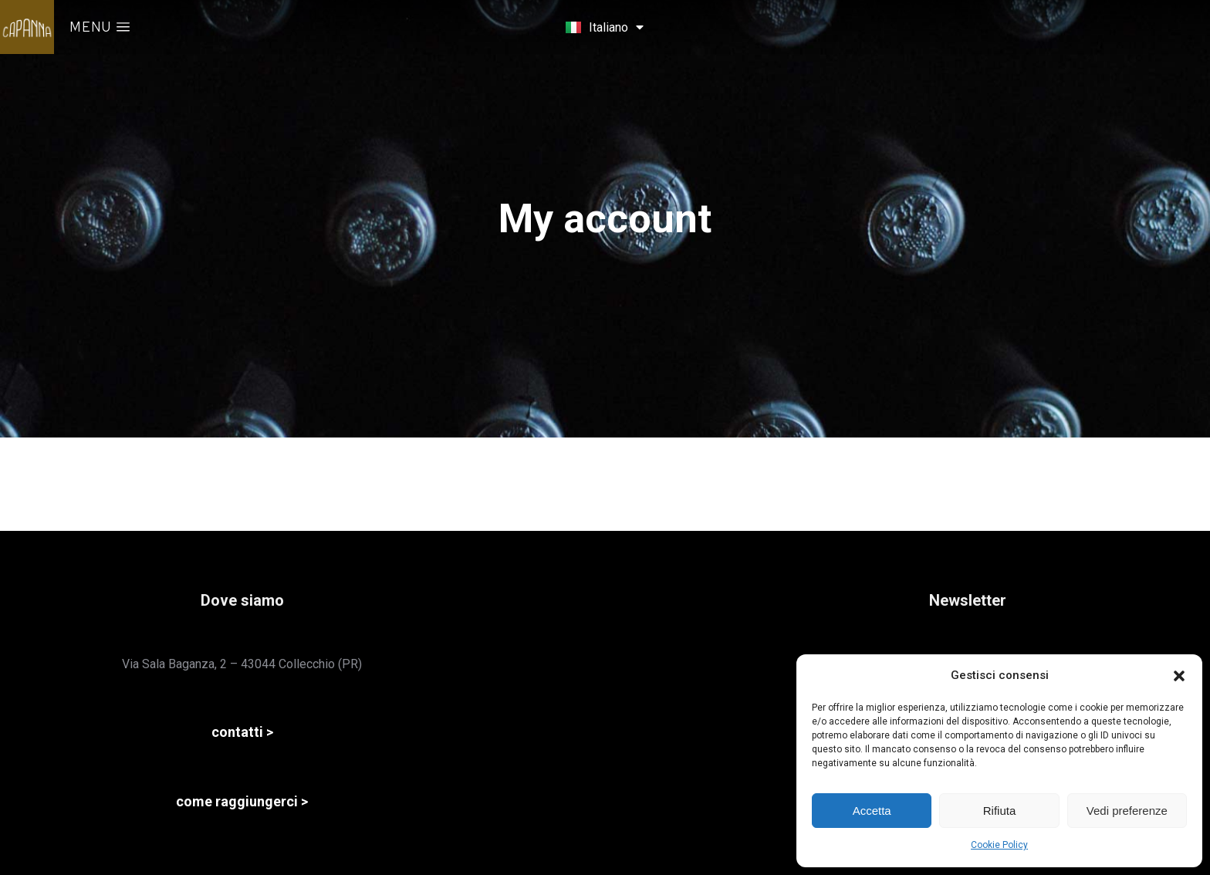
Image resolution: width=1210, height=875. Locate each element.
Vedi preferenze (1127, 810)
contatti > (242, 732)
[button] (1179, 676)
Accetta (872, 810)
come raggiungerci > (242, 801)
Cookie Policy (999, 845)
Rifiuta (999, 810)
